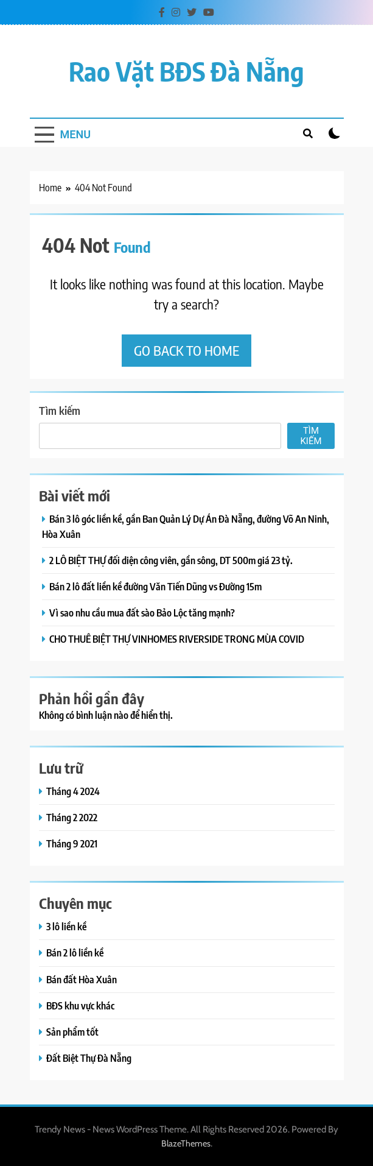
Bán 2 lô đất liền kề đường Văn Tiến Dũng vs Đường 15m (155, 586)
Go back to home (186, 350)
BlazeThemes (186, 1143)
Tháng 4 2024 (73, 791)
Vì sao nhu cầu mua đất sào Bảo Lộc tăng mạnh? (142, 612)
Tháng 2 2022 (71, 817)
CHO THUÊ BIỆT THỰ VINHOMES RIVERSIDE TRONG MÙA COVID (176, 638)
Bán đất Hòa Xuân (81, 979)
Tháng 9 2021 (71, 843)
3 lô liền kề (66, 926)
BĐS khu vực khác (80, 1005)
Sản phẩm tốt (72, 1031)
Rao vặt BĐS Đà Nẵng (186, 71)
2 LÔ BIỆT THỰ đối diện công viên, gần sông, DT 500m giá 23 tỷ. (171, 560)
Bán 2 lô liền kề (74, 952)
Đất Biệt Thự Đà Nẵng (88, 1057)
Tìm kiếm (59, 410)
